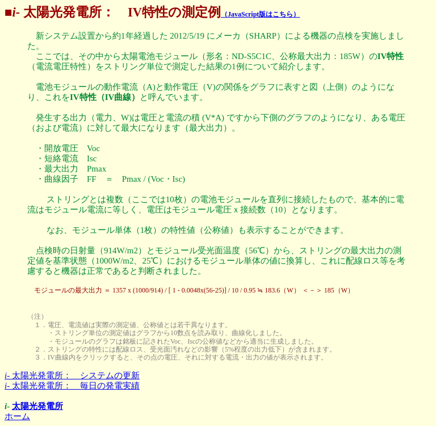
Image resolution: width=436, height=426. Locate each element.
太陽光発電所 (37, 406)
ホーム (17, 416)
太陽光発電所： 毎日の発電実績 (72, 385)
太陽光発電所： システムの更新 (72, 375)
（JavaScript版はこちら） (260, 14)
